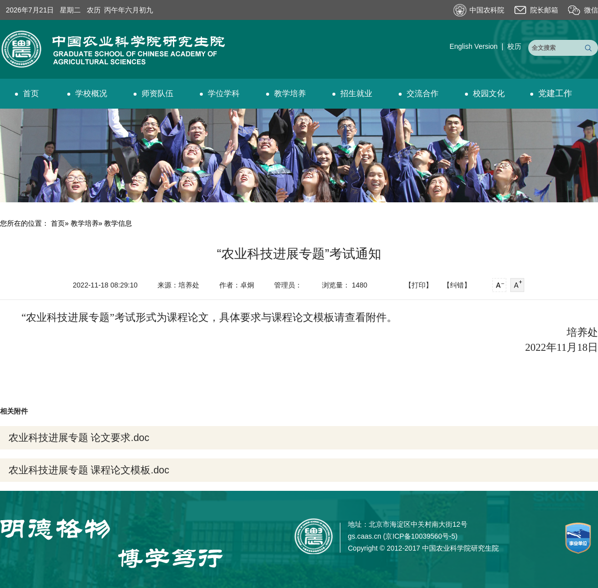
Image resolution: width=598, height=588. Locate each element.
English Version (473, 46)
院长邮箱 (544, 10)
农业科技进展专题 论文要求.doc (78, 437)
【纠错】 (457, 285)
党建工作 (551, 93)
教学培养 (286, 93)
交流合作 (419, 93)
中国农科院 (486, 10)
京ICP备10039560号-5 (420, 536)
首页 (27, 93)
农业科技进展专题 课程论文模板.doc (88, 469)
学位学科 (220, 93)
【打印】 (419, 285)
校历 (514, 46)
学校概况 (87, 93)
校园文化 (485, 93)
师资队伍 (153, 93)
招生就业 (352, 93)
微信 (591, 10)
